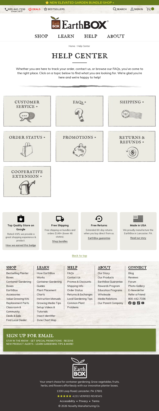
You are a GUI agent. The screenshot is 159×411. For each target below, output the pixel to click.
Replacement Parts (17, 303)
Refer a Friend (136, 294)
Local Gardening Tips (80, 298)
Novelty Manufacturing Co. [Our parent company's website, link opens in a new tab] (84, 405)
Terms (95, 401)
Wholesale (104, 294)
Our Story (104, 273)
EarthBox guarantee (99, 238)
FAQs (70, 273)
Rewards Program (109, 286)
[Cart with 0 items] (150, 9)
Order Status (75, 290)
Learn (43, 267)
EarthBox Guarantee (110, 281)
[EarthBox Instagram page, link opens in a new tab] (134, 303)
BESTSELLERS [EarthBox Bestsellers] (54, 9)
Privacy (83, 401)
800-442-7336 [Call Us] (15, 9)
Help (72, 267)
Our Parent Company (110, 303)
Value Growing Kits (17, 298)
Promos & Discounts (79, 281)
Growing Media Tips (49, 303)
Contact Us (73, 277)
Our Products (106, 277)
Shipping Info (75, 286)
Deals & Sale (13, 315)
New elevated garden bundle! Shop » (81, 2)
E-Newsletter (136, 290)
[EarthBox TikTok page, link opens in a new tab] (138, 303)
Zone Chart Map (46, 320)
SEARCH (122, 9)
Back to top (79, 255)
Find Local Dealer (16, 320)
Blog (131, 273)
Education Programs (110, 290)
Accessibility (67, 401)
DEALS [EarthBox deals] (34, 9)
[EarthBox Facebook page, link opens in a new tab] (129, 303)
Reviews (133, 277)
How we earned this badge (21, 245)
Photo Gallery (136, 286)
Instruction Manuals (49, 298)
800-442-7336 (137, 298)
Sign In (136, 9)
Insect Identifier (46, 315)
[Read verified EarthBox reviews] (79, 396)
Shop (11, 267)
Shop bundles (60, 241)
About (104, 267)
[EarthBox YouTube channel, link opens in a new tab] (142, 303)
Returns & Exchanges (80, 294)
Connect (137, 267)
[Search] (120, 9)
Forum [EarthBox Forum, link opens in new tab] (132, 281)
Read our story (138, 237)
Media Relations (107, 298)
